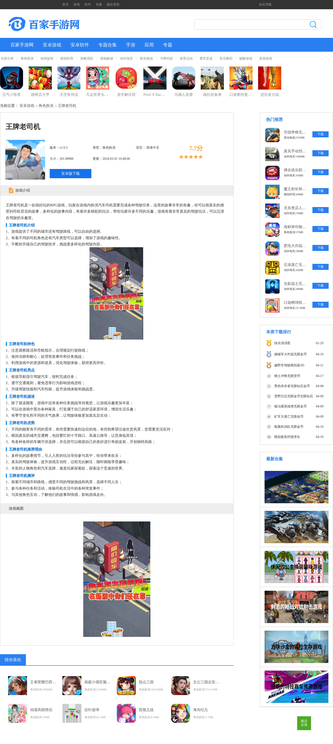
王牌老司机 (67, 106)
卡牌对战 (166, 58)
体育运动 (186, 58)
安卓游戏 (52, 44)
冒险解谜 (106, 58)
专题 (99, 4)
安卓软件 (80, 44)
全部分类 (7, 58)
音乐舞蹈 (225, 58)
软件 (87, 4)
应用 (149, 44)
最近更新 (113, 4)
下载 (320, 134)
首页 (65, 4)
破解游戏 (245, 58)
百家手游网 (22, 44)
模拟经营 (66, 58)
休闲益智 (46, 58)
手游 (130, 44)
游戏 (76, 4)
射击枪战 (146, 58)
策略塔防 (86, 58)
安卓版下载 (70, 173)
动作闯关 (126, 58)
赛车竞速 (206, 58)
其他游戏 (265, 58)
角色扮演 (27, 58)
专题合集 (107, 44)
